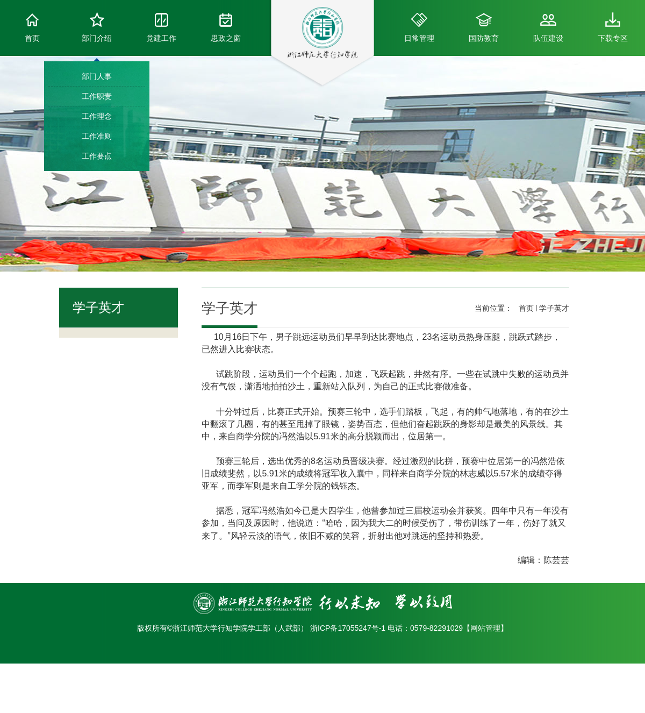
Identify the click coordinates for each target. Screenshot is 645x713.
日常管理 (419, 27)
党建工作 (161, 27)
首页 (32, 27)
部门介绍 (96, 27)
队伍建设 (548, 27)
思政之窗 (226, 27)
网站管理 (485, 628)
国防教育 (484, 27)
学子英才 (554, 308)
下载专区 (612, 27)
